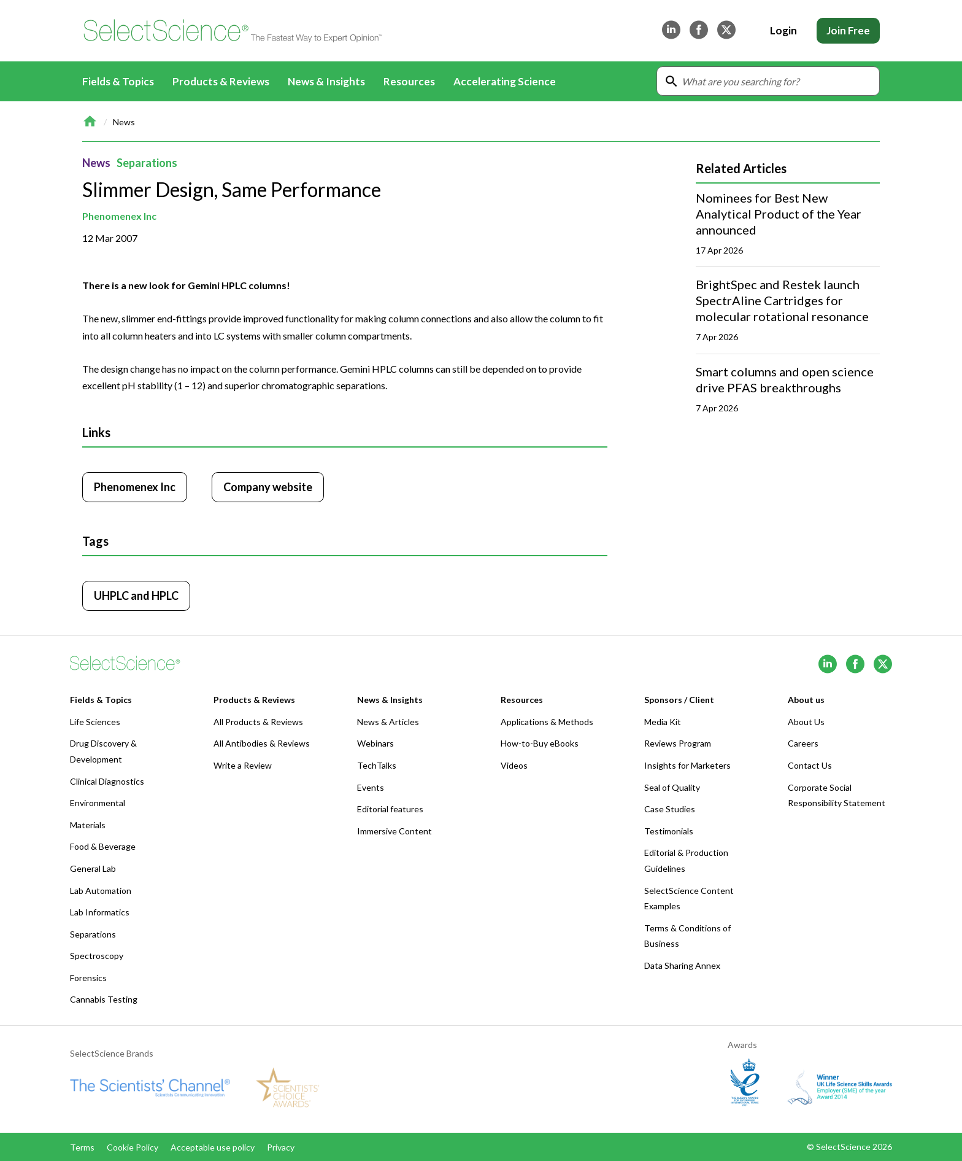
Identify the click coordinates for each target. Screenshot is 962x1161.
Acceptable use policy (213, 1147)
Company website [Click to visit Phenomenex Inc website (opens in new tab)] (267, 487)
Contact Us (810, 765)
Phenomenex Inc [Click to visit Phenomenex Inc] (134, 487)
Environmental (97, 803)
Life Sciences (95, 721)
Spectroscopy (96, 955)
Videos (514, 765)
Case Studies (669, 809)
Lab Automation (100, 890)
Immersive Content (394, 831)
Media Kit (662, 721)
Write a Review (243, 765)
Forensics (88, 978)
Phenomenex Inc (119, 216)
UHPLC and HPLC (136, 595)
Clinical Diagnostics (107, 781)
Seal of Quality (672, 787)
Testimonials (668, 831)
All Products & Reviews (258, 721)
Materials (88, 825)
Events (370, 787)
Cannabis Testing (103, 999)
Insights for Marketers (687, 765)
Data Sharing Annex (682, 965)
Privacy (280, 1147)
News (124, 122)
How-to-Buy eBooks (540, 743)
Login (783, 30)
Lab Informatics (99, 912)
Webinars (375, 743)
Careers (803, 743)
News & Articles (388, 721)
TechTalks (376, 765)
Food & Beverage (103, 846)
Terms (82, 1147)
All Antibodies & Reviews (262, 743)
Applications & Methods (547, 721)
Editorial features (390, 809)
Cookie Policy (132, 1147)
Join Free (848, 30)
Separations (147, 162)
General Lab (93, 868)
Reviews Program (677, 743)
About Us (806, 721)
